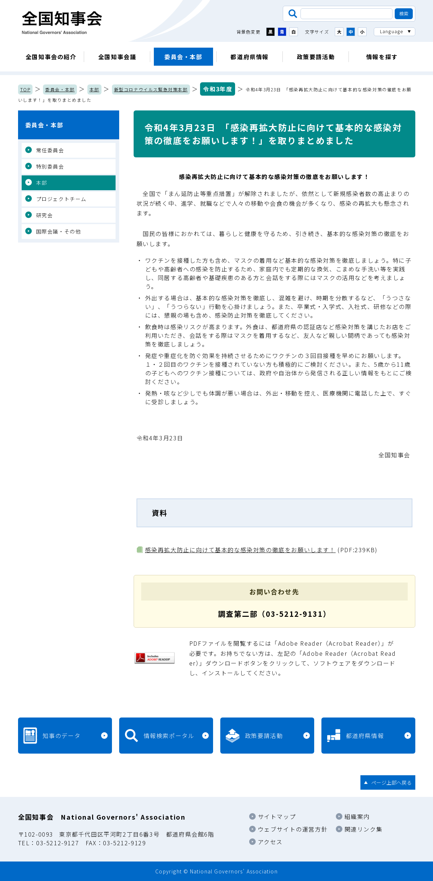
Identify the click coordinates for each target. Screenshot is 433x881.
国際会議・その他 (58, 231)
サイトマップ (277, 816)
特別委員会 (50, 166)
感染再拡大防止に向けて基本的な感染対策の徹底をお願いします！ (240, 549)
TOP (25, 89)
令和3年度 (217, 88)
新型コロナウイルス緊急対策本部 (151, 89)
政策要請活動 (316, 56)
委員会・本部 (183, 56)
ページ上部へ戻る (391, 782)
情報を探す (382, 56)
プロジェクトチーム (61, 198)
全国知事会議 (117, 56)
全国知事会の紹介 (51, 56)
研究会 (44, 215)
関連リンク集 (364, 829)
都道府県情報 (249, 56)
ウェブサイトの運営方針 (293, 829)
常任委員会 (50, 150)
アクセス (270, 841)
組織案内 (357, 816)
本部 (94, 89)
